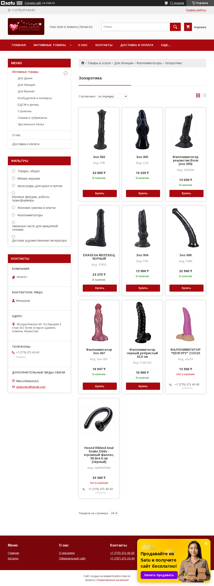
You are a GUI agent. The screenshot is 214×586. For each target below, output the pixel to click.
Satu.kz (126, 576)
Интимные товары (50, 45)
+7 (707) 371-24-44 (122, 558)
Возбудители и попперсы (35, 98)
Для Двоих (25, 78)
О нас (83, 45)
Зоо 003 (142, 157)
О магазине (67, 553)
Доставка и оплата (136, 45)
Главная (19, 45)
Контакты (103, 45)
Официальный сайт (72, 558)
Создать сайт (33, 3)
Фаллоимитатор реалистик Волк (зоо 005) (185, 160)
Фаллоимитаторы (149, 63)
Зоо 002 (99, 157)
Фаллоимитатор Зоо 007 (99, 351)
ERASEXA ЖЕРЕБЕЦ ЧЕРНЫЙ (99, 256)
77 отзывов (177, 3)
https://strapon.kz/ (27, 380)
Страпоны (24, 111)
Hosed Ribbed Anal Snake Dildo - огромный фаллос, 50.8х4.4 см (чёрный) (99, 455)
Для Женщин (123, 63)
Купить (99, 193)
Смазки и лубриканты (32, 117)
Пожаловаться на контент (113, 580)
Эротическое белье (31, 124)
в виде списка (204, 96)
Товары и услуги (99, 63)
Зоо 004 (142, 255)
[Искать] (175, 27)
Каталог (13, 558)
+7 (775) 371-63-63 (122, 553)
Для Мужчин (26, 91)
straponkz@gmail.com (30, 386)
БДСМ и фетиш (28, 104)
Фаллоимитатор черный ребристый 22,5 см (142, 353)
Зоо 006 (185, 255)
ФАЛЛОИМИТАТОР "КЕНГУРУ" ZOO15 (185, 351)
